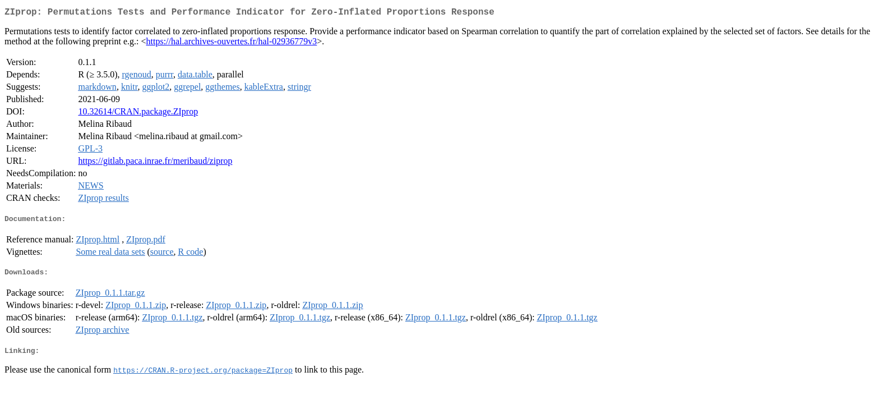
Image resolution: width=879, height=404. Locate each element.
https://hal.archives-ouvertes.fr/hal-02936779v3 (231, 43)
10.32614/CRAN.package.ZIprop (138, 113)
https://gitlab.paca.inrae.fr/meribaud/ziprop (155, 163)
